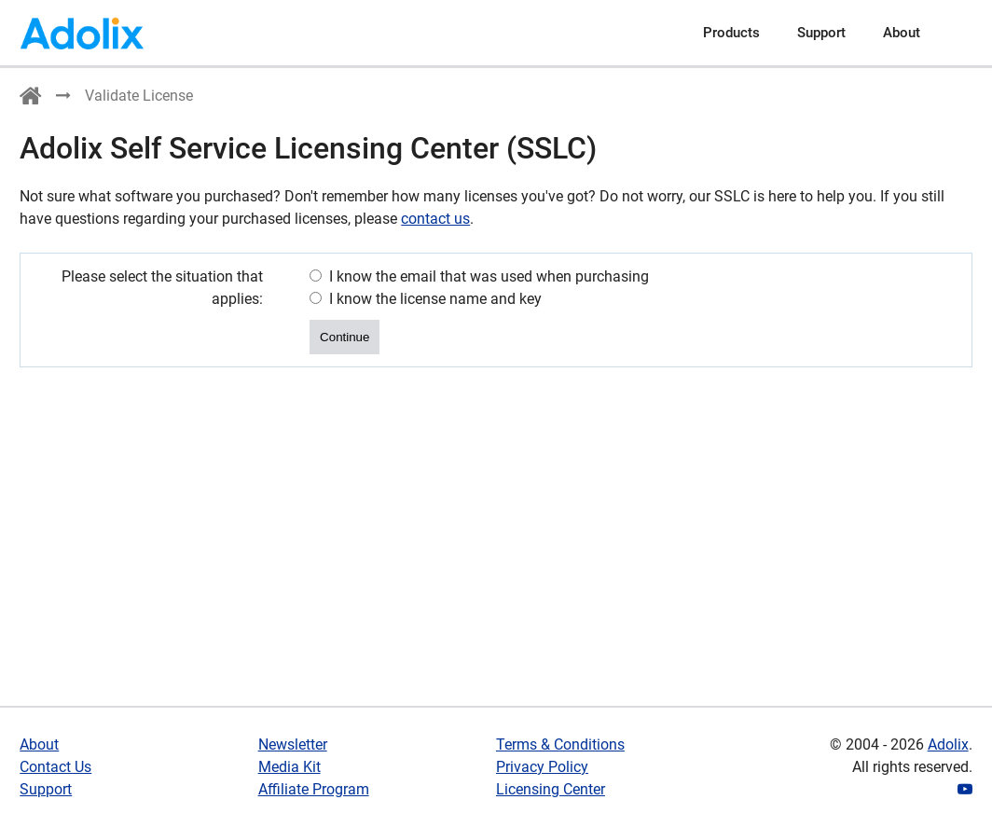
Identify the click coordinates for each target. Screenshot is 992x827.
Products (731, 32)
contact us (435, 218)
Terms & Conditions (560, 744)
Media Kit (289, 767)
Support (821, 32)
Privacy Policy (542, 767)
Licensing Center (550, 789)
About (901, 32)
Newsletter (292, 744)
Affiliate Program (313, 789)
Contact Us (55, 767)
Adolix (948, 744)
